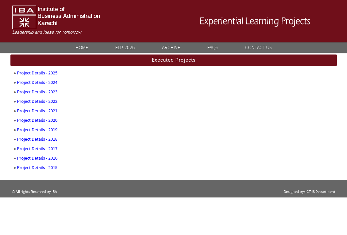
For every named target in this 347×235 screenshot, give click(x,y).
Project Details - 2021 (37, 111)
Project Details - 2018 (37, 139)
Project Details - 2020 (37, 120)
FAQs (212, 47)
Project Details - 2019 (37, 130)
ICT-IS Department (320, 191)
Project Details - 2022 (37, 101)
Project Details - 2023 (37, 92)
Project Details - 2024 (37, 83)
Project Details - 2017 (37, 149)
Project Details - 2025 (37, 73)
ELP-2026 (125, 47)
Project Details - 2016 (37, 158)
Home (81, 47)
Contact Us (258, 47)
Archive (171, 47)
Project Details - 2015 (37, 168)
